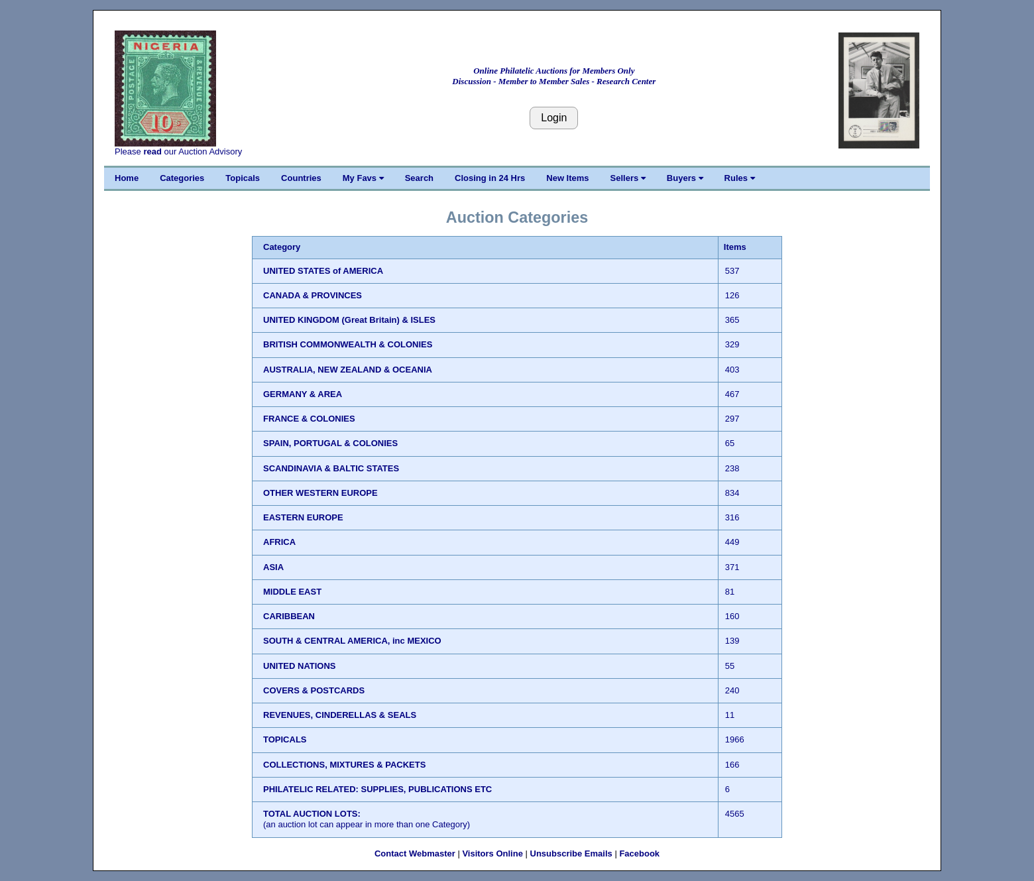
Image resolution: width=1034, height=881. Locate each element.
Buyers (685, 178)
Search (419, 178)
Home (127, 178)
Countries (301, 178)
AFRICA (279, 542)
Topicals (242, 178)
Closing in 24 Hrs (490, 178)
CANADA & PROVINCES (312, 295)
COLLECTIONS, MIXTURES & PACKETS (344, 765)
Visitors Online (492, 853)
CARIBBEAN (289, 616)
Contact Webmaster (414, 853)
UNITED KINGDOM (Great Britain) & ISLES (349, 320)
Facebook (639, 853)
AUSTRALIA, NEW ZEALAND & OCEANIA (347, 370)
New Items (567, 178)
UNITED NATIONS (299, 666)
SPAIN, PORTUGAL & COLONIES (330, 443)
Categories (182, 178)
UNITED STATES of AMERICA (323, 271)
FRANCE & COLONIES (309, 419)
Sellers (628, 178)
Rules (739, 178)
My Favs (363, 178)
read (152, 151)
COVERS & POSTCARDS (314, 690)
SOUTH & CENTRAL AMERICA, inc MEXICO (352, 641)
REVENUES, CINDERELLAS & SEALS (339, 715)
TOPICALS (285, 739)
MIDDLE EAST (292, 592)
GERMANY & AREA (302, 394)
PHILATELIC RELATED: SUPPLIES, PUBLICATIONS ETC (377, 789)
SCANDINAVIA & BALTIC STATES (331, 468)
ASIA (273, 567)
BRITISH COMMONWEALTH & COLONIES (347, 344)
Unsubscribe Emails (571, 853)
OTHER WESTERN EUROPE (320, 493)
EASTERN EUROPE (303, 517)
